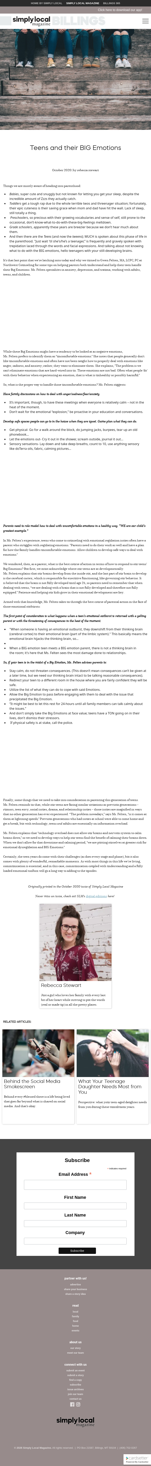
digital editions (96, 896)
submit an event (75, 1370)
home (75, 1325)
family (75, 1316)
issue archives (75, 1389)
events (75, 1330)
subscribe (75, 1384)
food (75, 1321)
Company (75, 1232)
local (75, 1311)
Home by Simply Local (46, 3)
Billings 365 (111, 3)
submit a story (75, 1375)
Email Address (75, 1174)
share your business (75, 1289)
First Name (75, 1197)
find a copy (75, 1379)
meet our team (75, 1352)
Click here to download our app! (127, 10)
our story (75, 1348)
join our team (75, 1394)
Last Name (75, 1215)
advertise (75, 1284)
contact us (75, 1398)
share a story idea (75, 1293)
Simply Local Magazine (82, 3)
